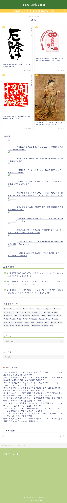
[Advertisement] (18, 473)
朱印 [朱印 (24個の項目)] (12, 322)
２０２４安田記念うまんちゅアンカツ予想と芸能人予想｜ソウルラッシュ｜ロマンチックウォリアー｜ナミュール (34, 282)
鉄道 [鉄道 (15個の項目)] (13, 326)
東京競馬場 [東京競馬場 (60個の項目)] (19, 322)
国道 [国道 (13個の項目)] (20, 319)
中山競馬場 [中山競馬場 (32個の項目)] (36, 315)
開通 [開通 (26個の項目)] (19, 326)
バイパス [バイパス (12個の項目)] (47, 312)
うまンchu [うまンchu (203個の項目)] (40, 309)
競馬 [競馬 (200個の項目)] (7, 326)
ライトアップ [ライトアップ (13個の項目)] (9, 315)
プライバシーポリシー (29, 497)
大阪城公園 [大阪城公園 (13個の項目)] (34, 319)
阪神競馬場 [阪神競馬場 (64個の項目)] (26, 326)
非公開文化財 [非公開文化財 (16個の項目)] (36, 326)
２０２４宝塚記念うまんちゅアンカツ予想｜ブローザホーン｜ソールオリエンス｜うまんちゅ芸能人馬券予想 (34, 274)
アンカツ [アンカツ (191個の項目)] (49, 309)
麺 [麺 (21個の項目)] (52, 326)
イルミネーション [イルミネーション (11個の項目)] (10, 312)
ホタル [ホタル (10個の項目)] (55, 312)
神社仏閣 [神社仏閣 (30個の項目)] (40, 322)
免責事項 (41, 497)
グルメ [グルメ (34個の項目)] (28, 312)
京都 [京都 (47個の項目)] (44, 315)
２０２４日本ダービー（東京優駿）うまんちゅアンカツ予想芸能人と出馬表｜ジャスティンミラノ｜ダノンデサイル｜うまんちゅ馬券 (34, 291)
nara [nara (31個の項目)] (26, 309)
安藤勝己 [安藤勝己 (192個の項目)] (55, 319)
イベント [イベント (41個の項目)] (57, 309)
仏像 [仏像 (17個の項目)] (60, 315)
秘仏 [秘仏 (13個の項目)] (61, 322)
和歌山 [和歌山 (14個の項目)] (13, 319)
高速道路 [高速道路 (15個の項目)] (46, 326)
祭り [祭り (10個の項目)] (47, 322)
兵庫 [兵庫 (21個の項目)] (7, 319)
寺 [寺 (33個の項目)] (6, 322)
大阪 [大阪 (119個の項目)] (26, 319)
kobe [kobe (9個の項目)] (13, 309)
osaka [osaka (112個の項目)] (32, 309)
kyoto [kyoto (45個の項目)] (19, 309)
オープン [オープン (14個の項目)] (20, 312)
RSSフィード (12, 367)
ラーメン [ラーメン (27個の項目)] (18, 315)
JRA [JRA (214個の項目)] (7, 309)
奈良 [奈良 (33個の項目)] (48, 319)
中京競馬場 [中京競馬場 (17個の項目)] (27, 315)
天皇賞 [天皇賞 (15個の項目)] (42, 319)
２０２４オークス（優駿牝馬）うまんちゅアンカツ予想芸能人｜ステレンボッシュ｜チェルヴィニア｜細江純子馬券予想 (32, 404)
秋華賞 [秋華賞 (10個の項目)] (54, 322)
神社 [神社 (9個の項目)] (33, 322)
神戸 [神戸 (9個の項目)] (27, 322)
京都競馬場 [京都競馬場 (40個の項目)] (52, 315)
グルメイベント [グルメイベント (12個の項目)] (38, 312)
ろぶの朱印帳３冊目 (33, 4)
